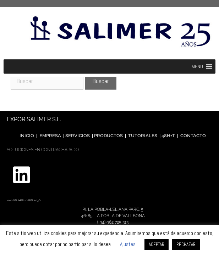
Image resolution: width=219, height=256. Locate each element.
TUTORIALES (142, 135)
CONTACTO (193, 135)
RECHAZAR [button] (186, 244)
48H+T (168, 135)
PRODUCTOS (109, 135)
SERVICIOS (77, 135)
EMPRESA (50, 135)
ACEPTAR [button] (156, 244)
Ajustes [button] (128, 244)
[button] (197, 66)
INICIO (27, 135)
